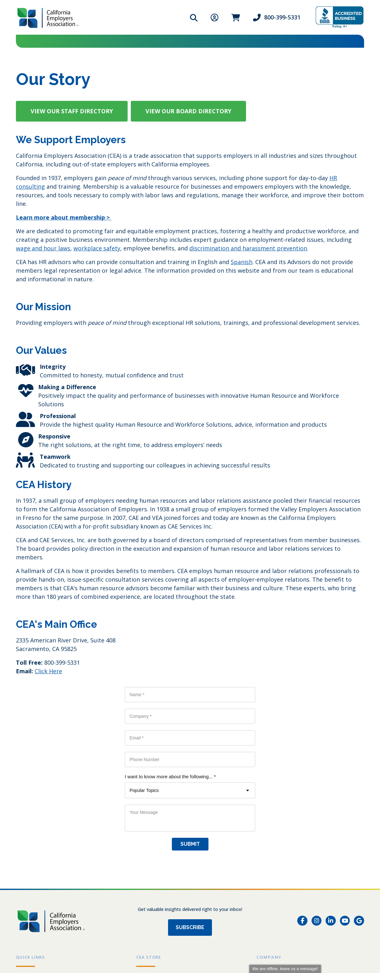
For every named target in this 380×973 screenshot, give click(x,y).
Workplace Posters (159, 824)
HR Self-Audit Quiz (39, 844)
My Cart (146, 844)
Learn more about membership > (63, 217)
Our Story (269, 824)
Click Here (48, 671)
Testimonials (272, 834)
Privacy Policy (28, 933)
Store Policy (151, 854)
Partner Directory (38, 874)
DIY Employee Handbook (166, 834)
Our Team (269, 814)
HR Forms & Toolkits (41, 834)
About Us (235, 41)
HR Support (94, 41)
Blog (294, 41)
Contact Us (327, 41)
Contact (267, 854)
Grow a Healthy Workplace (49, 854)
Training (201, 41)
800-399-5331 (282, 17)
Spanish (241, 262)
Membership (52, 41)
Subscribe (190, 764)
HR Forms (165, 41)
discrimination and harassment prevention (248, 248)
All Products (151, 814)
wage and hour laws (43, 248)
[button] (72, 111)
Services (131, 41)
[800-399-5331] (40, 904)
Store (267, 41)
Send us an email (127, 950)
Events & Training (38, 824)
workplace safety (97, 248)
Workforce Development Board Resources (68, 864)
